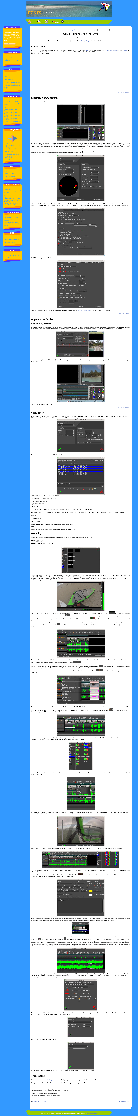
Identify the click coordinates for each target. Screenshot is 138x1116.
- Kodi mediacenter (9, 88)
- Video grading (8, 157)
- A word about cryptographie (11, 255)
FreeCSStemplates (92, 1113)
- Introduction (7, 143)
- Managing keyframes (9, 156)
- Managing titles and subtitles (11, 154)
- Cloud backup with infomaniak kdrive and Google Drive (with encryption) (12, 200)
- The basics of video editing (11, 101)
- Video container (8, 79)
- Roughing (6, 150)
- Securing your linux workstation (12, 257)
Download (65, 21)
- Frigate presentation (9, 176)
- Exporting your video (9, 159)
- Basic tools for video (9, 78)
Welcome (32, 21)
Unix (48, 21)
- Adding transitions (9, 153)
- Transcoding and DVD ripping (12, 82)
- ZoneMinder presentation (10, 175)
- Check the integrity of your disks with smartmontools (11, 203)
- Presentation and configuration (12, 145)
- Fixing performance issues (11, 148)
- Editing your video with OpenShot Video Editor (10, 112)
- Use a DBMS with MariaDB (11, 238)
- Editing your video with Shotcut (12, 121)
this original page (85, 41)
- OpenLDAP (7, 189)
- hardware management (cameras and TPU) (10, 172)
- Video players (8, 81)
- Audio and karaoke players (11, 84)
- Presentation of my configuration (9, 58)
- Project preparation (9, 147)
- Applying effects (8, 151)
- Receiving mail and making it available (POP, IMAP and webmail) (12, 219)
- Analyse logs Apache (9, 242)
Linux (40, 21)
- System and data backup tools (12, 197)
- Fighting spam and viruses (11, 222)
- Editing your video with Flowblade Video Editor (10, 119)
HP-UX (55, 21)
